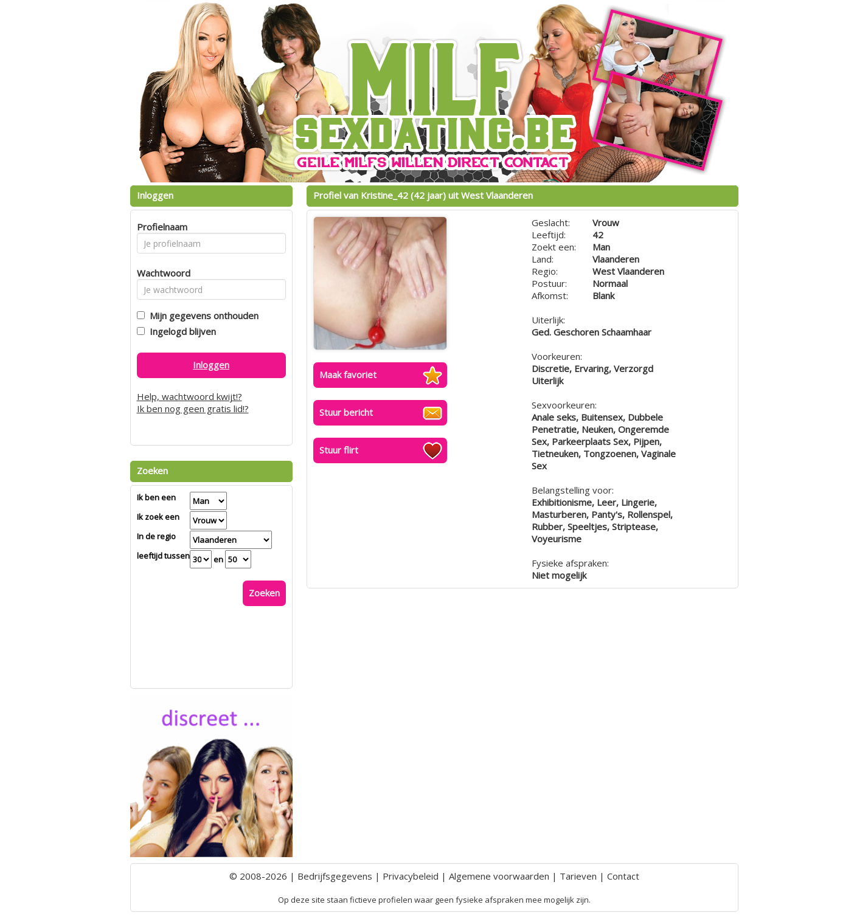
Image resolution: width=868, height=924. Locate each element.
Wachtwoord (160, 273)
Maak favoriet (348, 374)
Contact (623, 876)
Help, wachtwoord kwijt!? (189, 396)
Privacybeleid (411, 876)
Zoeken (264, 593)
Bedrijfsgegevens (334, 876)
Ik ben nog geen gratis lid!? (193, 408)
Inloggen (211, 365)
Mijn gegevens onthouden (202, 315)
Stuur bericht (346, 412)
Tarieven (578, 876)
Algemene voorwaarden (499, 876)
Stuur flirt (338, 450)
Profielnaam (160, 227)
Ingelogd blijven (180, 331)
